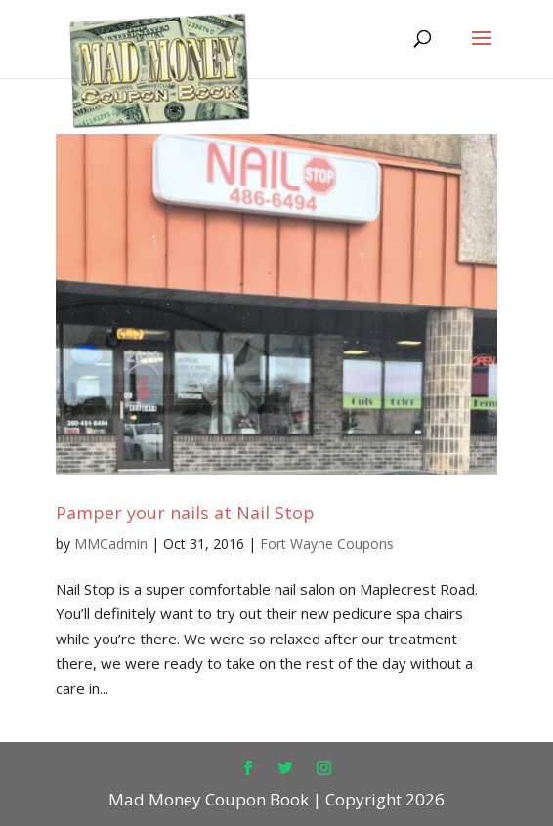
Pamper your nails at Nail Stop (185, 512)
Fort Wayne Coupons (327, 543)
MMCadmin (111, 543)
